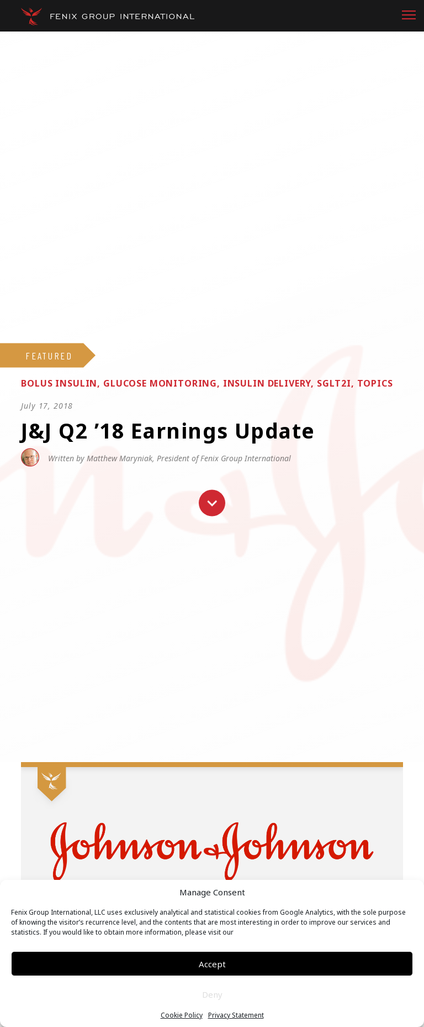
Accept (212, 963)
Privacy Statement (236, 1015)
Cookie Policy (182, 1015)
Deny (212, 994)
